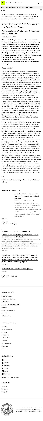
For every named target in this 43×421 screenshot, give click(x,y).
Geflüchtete (6, 302)
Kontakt (5, 332)
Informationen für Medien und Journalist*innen (17, 7)
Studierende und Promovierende (11, 304)
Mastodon (6, 365)
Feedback (5, 389)
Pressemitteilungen (7, 16)
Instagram (7, 360)
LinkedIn (6, 362)
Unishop (5, 349)
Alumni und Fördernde (9, 310)
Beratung (5, 346)
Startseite (4, 14)
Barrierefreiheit (7, 343)
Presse (4, 313)
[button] (3, 223)
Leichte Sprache (7, 329)
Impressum (6, 335)
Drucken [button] (5, 386)
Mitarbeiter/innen (7, 296)
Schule (5, 307)
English (5, 392)
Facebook (6, 374)
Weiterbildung (7, 316)
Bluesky (6, 368)
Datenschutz (6, 338)
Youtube (6, 371)
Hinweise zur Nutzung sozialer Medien (10, 377)
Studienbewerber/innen (9, 299)
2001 (35, 16)
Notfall (5, 340)
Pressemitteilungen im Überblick (22, 16)
